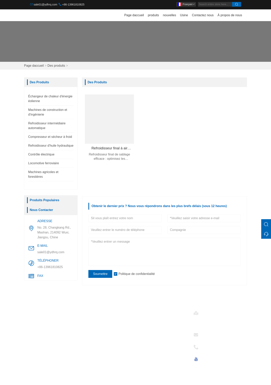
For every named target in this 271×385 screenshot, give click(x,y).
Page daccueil (134, 15)
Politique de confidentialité (136, 274)
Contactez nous (203, 15)
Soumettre (100, 274)
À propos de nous (230, 15)
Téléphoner (210, 345)
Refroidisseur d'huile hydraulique (51, 145)
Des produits (56, 65)
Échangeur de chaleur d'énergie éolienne (52, 314)
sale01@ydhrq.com (45, 4)
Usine (184, 15)
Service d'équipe (96, 324)
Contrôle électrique (41, 154)
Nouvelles (91, 330)
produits (153, 15)
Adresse (208, 311)
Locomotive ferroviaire (43, 163)
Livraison (90, 318)
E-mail (206, 333)
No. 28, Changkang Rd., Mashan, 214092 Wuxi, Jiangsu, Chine (54, 232)
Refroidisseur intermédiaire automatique (48, 336)
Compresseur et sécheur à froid (50, 136)
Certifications (93, 336)
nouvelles (169, 15)
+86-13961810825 (73, 4)
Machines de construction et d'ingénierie (49, 325)
